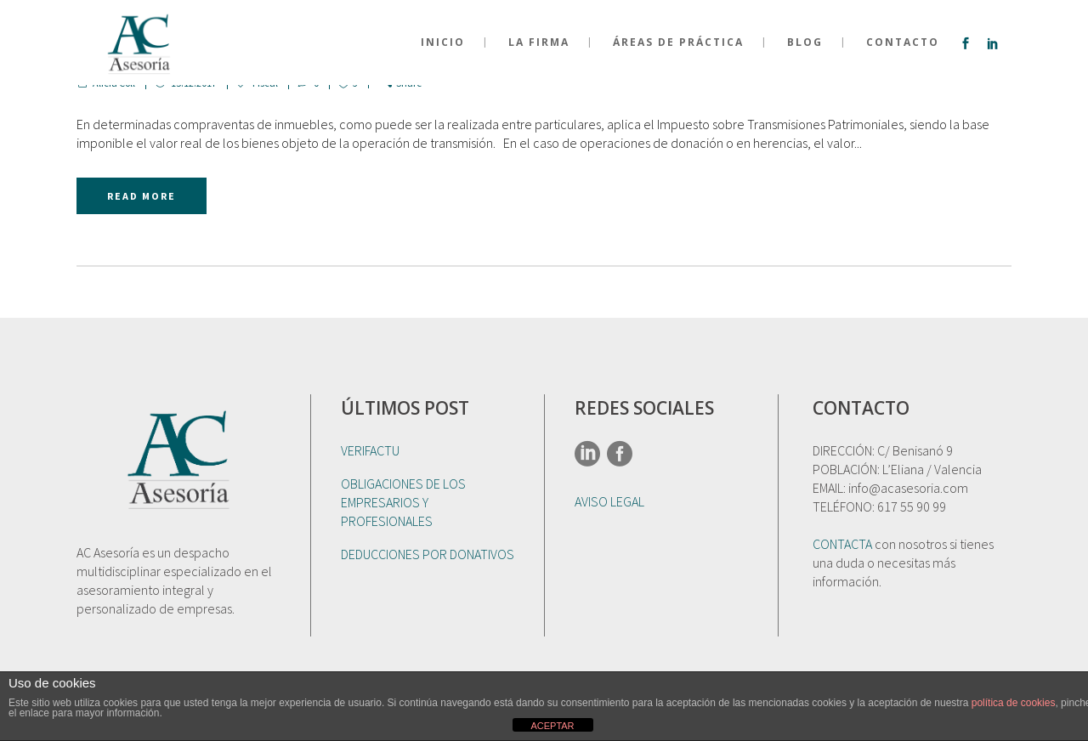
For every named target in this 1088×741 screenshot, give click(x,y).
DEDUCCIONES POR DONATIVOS (427, 554)
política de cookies (1014, 703)
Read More (141, 195)
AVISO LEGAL (609, 501)
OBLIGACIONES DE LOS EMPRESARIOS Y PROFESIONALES (403, 502)
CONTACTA (842, 543)
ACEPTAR (552, 726)
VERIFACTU (370, 450)
